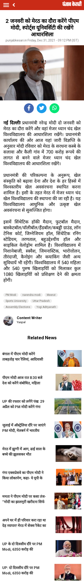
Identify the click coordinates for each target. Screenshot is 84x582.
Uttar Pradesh (41, 301)
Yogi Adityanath (46, 307)
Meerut (51, 294)
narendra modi (31, 294)
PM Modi (11, 294)
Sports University (16, 301)
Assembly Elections (18, 307)
